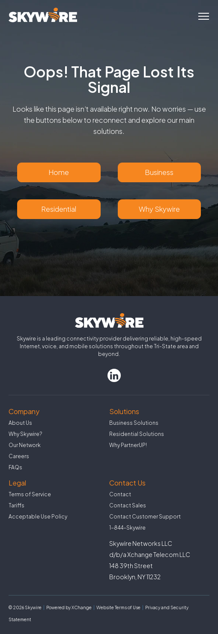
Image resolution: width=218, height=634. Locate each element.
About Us (20, 423)
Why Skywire (159, 208)
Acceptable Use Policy (38, 516)
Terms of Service (30, 494)
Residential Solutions (136, 434)
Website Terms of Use (118, 607)
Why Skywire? (25, 434)
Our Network (25, 445)
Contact (120, 494)
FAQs (15, 467)
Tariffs (16, 505)
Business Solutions (133, 423)
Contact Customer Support (145, 516)
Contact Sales (127, 505)
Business (159, 172)
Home (58, 172)
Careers (19, 456)
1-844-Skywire (127, 527)
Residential (58, 208)
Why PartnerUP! (128, 445)
